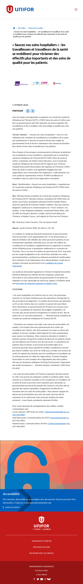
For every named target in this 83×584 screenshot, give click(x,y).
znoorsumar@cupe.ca (59, 417)
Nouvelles (21, 28)
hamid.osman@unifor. (57, 423)
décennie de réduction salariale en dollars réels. (36, 283)
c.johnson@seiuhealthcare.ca (56, 412)
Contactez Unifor (12, 507)
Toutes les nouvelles (35, 28)
